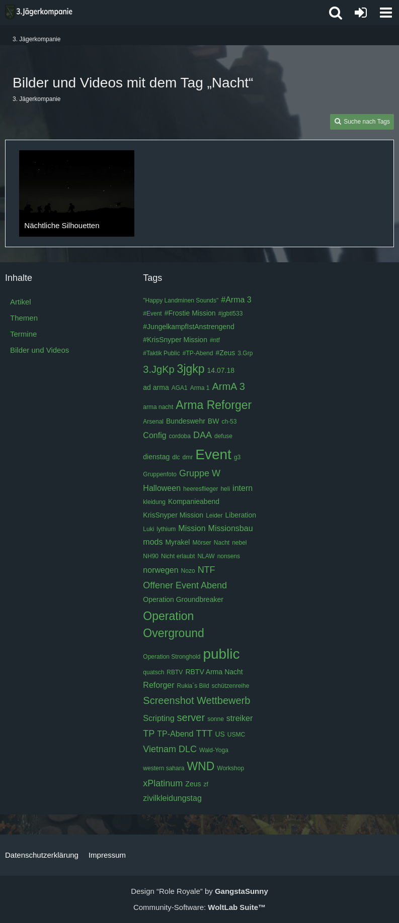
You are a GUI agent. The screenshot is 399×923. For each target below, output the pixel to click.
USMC (236, 734)
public (221, 654)
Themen (24, 318)
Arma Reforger (214, 405)
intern (242, 488)
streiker (239, 718)
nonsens (228, 556)
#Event (152, 313)
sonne (215, 719)
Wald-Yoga (213, 750)
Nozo (188, 570)
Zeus (193, 784)
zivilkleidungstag (172, 798)
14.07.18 (221, 370)
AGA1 (180, 387)
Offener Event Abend (185, 585)
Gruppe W (199, 473)
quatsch (153, 672)
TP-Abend (175, 734)
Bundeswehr (185, 421)
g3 (237, 457)
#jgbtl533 (230, 313)
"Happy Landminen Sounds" (180, 300)
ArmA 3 (228, 386)
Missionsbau (230, 528)
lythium (166, 529)
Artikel (20, 301)
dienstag (156, 457)
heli (225, 488)
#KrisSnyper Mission (175, 340)
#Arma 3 (236, 299)
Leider (214, 515)
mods (153, 542)
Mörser (201, 542)
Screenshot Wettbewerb (196, 700)
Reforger (158, 685)
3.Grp (245, 353)
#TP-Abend (198, 353)
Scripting (158, 718)
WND (200, 766)
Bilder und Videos (39, 350)
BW (213, 421)
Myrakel (177, 542)
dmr (188, 457)
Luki (148, 529)
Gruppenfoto (160, 474)
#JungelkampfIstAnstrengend (188, 327)
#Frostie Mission (190, 313)
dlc (176, 457)
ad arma (156, 387)
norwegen (160, 570)
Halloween (162, 488)
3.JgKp (158, 369)
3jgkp (191, 368)
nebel (239, 542)
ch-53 (228, 421)
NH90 (150, 556)
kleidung (154, 501)
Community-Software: (199, 907)
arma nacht (158, 407)
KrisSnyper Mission (173, 515)
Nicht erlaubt (178, 556)
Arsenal (153, 421)
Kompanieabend (193, 501)
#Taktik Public (161, 353)
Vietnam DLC (170, 749)
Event (213, 454)
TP (148, 734)
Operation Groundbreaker (183, 599)
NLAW (205, 556)
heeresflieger (200, 488)
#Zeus (225, 353)
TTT (204, 734)
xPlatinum (163, 783)
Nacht (221, 542)
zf (205, 784)
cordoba (180, 436)
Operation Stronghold (171, 656)
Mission (191, 528)
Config (154, 435)
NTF (206, 570)
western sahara (163, 768)
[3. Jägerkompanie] (38, 12)
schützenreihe (231, 685)
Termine (23, 334)
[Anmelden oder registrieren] (361, 13)
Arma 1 (200, 387)
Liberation (241, 515)
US (219, 734)
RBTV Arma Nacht (214, 672)
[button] (386, 13)
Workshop (230, 768)
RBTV (175, 672)
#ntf (215, 340)
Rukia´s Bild (193, 685)
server (191, 717)
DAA (202, 435)
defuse (223, 436)
